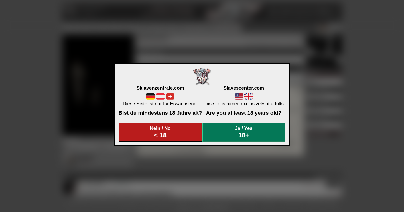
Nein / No (160, 132)
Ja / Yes (244, 132)
